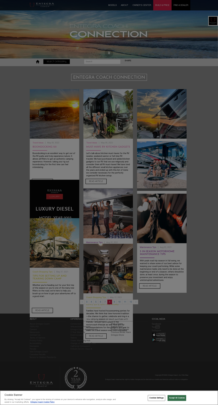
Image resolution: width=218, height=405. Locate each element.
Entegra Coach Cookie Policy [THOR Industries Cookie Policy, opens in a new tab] (42, 402)
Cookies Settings (156, 398)
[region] (109, 398)
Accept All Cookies (177, 398)
